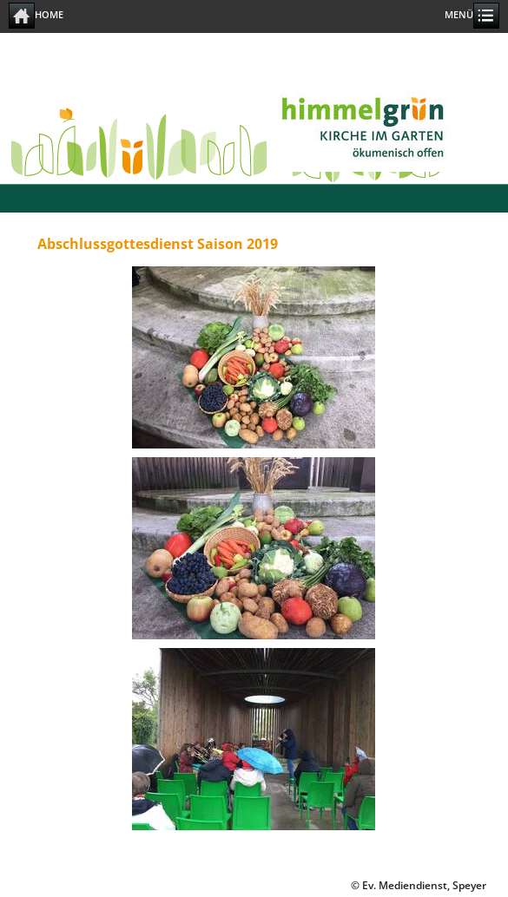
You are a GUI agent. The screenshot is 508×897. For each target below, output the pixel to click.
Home (36, 16)
